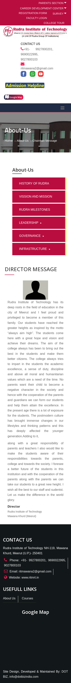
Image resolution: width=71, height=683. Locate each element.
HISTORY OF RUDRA (34, 183)
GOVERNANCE (30, 235)
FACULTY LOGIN (36, 18)
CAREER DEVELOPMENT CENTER (43, 8)
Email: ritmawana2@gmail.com (30, 571)
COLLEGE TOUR (54, 22)
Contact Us (30, 44)
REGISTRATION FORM (33, 13)
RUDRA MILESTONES (34, 209)
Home (9, 140)
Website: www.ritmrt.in (24, 577)
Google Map (13, 97)
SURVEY (59, 13)
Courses (27, 598)
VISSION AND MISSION (35, 196)
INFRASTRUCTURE (33, 248)
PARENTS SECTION (52, 3)
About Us (9, 598)
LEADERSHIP (29, 222)
